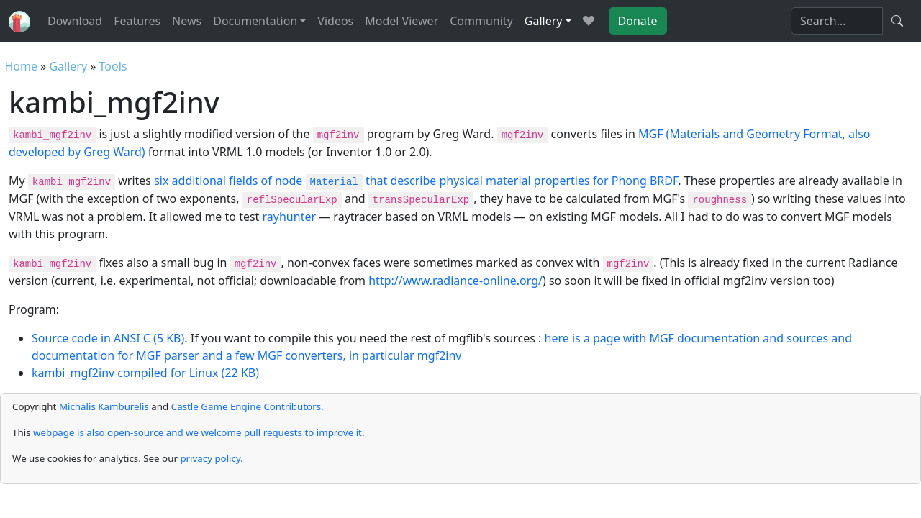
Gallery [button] (544, 21)
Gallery (68, 66)
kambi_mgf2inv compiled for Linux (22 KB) (145, 373)
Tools (113, 66)
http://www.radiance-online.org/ (455, 280)
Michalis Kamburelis (104, 406)
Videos (335, 21)
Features (137, 21)
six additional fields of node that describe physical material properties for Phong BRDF (416, 180)
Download (74, 21)
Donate (638, 21)
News (186, 21)
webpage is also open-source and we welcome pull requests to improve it (197, 432)
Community (481, 21)
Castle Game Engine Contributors (246, 406)
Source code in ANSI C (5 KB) (108, 338)
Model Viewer (401, 21)
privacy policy (210, 458)
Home (20, 66)
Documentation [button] (255, 21)
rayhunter (290, 216)
